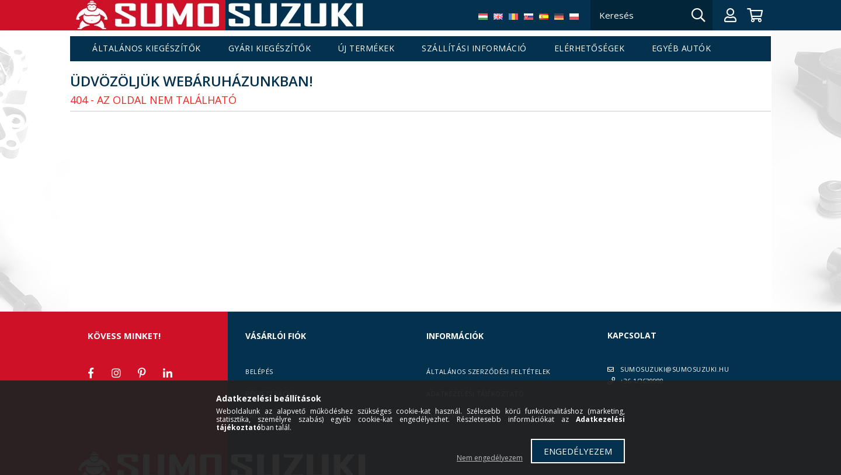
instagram (116, 373)
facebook (90, 373)
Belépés (259, 371)
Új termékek (366, 49)
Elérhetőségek (589, 49)
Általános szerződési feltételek (488, 371)
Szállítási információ (474, 49)
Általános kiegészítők (146, 49)
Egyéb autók (681, 49)
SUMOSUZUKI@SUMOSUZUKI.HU (674, 369)
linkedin (167, 373)
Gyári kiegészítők (269, 49)
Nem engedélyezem (490, 458)
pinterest (142, 373)
